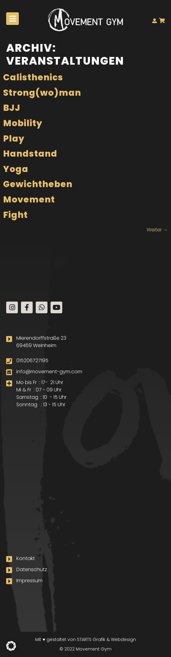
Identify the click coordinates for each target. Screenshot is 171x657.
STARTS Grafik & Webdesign (106, 639)
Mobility (22, 123)
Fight (15, 215)
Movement (29, 200)
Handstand (30, 154)
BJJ (11, 108)
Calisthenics (33, 77)
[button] (11, 646)
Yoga (15, 169)
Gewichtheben (37, 184)
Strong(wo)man (42, 93)
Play (13, 139)
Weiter (157, 229)
